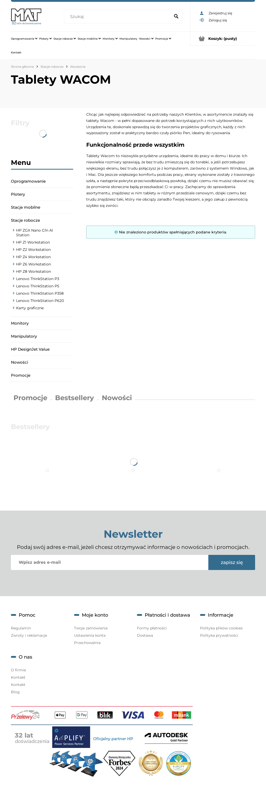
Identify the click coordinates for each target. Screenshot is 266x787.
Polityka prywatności (219, 635)
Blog (15, 692)
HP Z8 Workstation (33, 271)
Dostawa (145, 635)
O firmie (18, 670)
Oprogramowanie (28, 181)
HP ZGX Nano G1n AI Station (34, 232)
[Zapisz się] (231, 562)
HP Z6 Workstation (33, 264)
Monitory (20, 323)
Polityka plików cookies (221, 628)
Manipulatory (24, 336)
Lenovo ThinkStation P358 (40, 293)
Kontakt (18, 677)
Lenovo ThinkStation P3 (37, 278)
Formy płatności (152, 628)
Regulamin (21, 628)
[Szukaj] (176, 17)
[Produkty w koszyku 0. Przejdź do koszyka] (222, 38)
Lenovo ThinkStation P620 (40, 300)
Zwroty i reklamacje (29, 635)
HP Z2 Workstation (33, 249)
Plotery (18, 194)
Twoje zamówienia (91, 628)
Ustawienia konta (89, 635)
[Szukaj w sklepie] (118, 16)
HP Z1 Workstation (33, 242)
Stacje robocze (25, 220)
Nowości (19, 362)
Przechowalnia (87, 642)
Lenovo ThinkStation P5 (37, 286)
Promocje (20, 375)
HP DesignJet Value (30, 349)
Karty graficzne (30, 308)
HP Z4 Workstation (33, 257)
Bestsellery (74, 398)
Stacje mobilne (25, 207)
